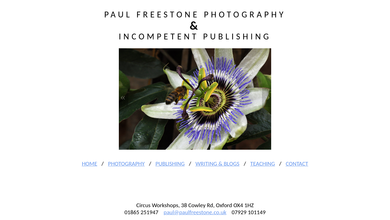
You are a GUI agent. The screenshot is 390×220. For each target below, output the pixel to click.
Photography (126, 163)
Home (89, 163)
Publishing (170, 163)
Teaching (262, 163)
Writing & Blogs (217, 163)
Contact (297, 163)
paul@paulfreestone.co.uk (195, 212)
